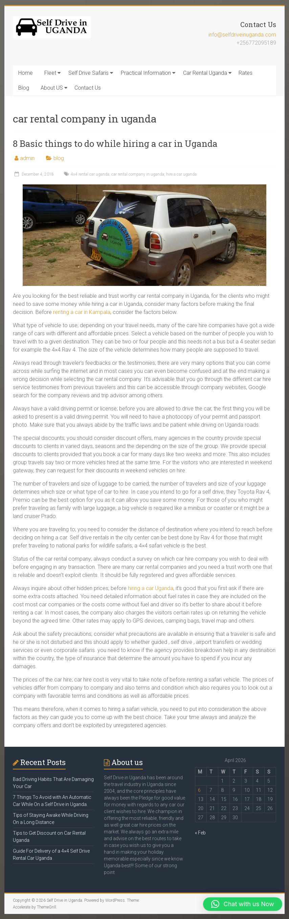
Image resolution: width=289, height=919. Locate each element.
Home (25, 73)
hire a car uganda (181, 174)
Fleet (50, 73)
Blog (23, 88)
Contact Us (87, 88)
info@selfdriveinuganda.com (242, 34)
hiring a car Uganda (150, 588)
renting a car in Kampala (81, 312)
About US (52, 88)
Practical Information (146, 73)
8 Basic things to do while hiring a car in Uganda (115, 143)
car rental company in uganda (137, 174)
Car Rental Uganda (205, 73)
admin (27, 158)
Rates (245, 73)
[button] (242, 904)
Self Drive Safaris (88, 73)
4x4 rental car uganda (90, 174)
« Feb (200, 832)
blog (58, 158)
